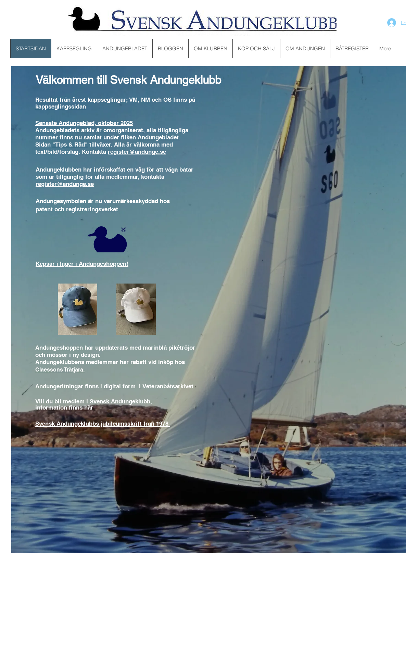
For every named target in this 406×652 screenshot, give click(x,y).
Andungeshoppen (59, 347)
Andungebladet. (159, 137)
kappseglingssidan (60, 106)
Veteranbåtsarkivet (167, 386)
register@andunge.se (137, 151)
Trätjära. (74, 369)
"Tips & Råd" (70, 144)
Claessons (49, 369)
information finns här (64, 407)
